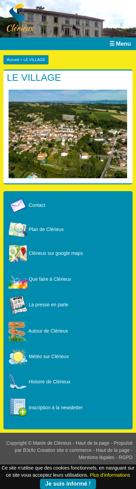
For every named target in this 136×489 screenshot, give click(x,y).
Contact (27, 205)
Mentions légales (96, 457)
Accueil (13, 60)
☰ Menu (120, 44)
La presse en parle (38, 304)
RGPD (126, 457)
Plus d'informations (110, 475)
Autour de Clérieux (38, 331)
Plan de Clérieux (36, 229)
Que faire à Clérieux (40, 279)
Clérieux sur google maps (46, 253)
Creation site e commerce (64, 450)
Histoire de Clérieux (39, 381)
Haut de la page (92, 443)
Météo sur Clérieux (39, 356)
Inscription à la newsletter (46, 407)
